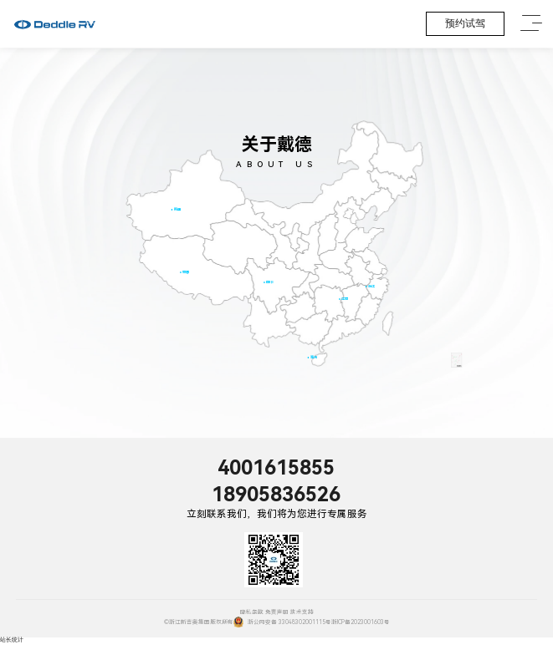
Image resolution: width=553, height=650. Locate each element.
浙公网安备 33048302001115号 (282, 622)
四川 (269, 282)
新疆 (176, 209)
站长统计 (11, 639)
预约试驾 (465, 23)
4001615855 (276, 468)
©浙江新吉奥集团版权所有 (198, 622)
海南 (313, 357)
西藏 (185, 272)
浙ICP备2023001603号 (360, 622)
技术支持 (302, 612)
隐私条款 (252, 612)
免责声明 (277, 612)
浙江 (370, 286)
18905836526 (276, 494)
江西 (344, 299)
